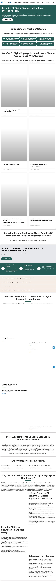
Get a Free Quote (6, 258)
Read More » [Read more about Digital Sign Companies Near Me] (4, 387)
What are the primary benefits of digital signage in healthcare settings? (17, 278)
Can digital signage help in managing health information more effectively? (18, 286)
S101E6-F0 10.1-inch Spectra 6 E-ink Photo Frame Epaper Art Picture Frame (41, 219)
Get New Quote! (7, 19)
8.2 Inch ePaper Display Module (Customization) (11, 110)
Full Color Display (19, 465)
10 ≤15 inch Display (46, 465)
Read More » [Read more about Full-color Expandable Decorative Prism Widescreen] (4, 393)
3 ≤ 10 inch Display (49, 448)
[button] (21, 2)
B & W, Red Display (19, 468)
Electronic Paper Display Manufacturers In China (40, 427)
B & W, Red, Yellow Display (34, 465)
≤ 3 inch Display (48, 468)
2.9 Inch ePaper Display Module (39, 110)
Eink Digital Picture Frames (8, 338)
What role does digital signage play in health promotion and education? (17, 290)
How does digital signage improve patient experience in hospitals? (16, 282)
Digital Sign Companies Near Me (9, 384)
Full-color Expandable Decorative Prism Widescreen (14, 390)
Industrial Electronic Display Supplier (38, 342)
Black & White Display (6, 468)
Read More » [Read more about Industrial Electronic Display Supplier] (31, 345)
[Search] (53, 2)
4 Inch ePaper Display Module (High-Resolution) (38, 165)
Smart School (32, 349)
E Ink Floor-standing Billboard (11, 164)
